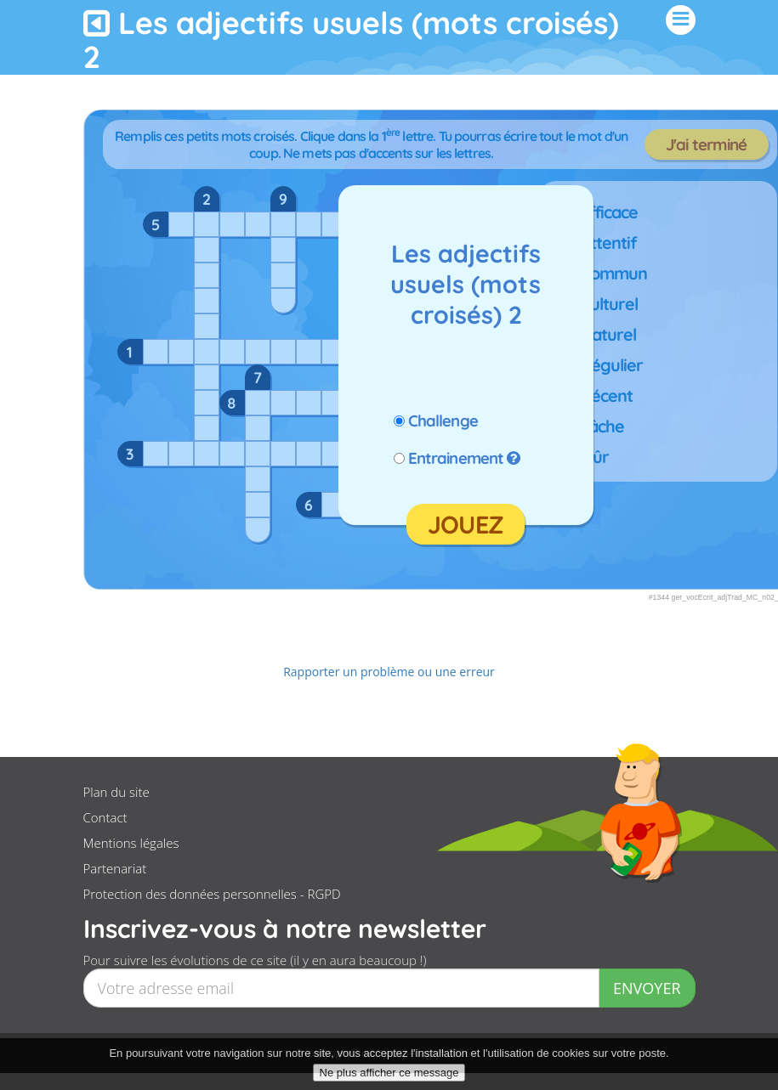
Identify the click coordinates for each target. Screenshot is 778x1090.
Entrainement (456, 458)
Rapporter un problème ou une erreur (389, 672)
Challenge (443, 420)
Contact (105, 817)
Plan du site (116, 791)
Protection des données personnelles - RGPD (212, 893)
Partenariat (115, 868)
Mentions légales (131, 842)
